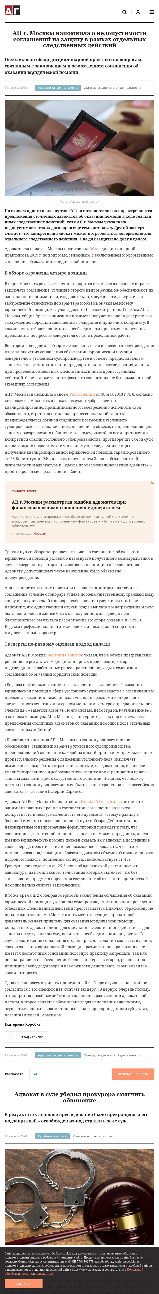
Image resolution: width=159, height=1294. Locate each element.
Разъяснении (82, 394)
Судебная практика (52, 1136)
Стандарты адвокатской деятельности (112, 87)
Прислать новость (133, 1074)
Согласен (23, 1283)
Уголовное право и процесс (93, 1136)
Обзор (95, 248)
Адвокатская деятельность (58, 87)
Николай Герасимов (100, 801)
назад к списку (26, 1037)
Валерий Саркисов (65, 655)
